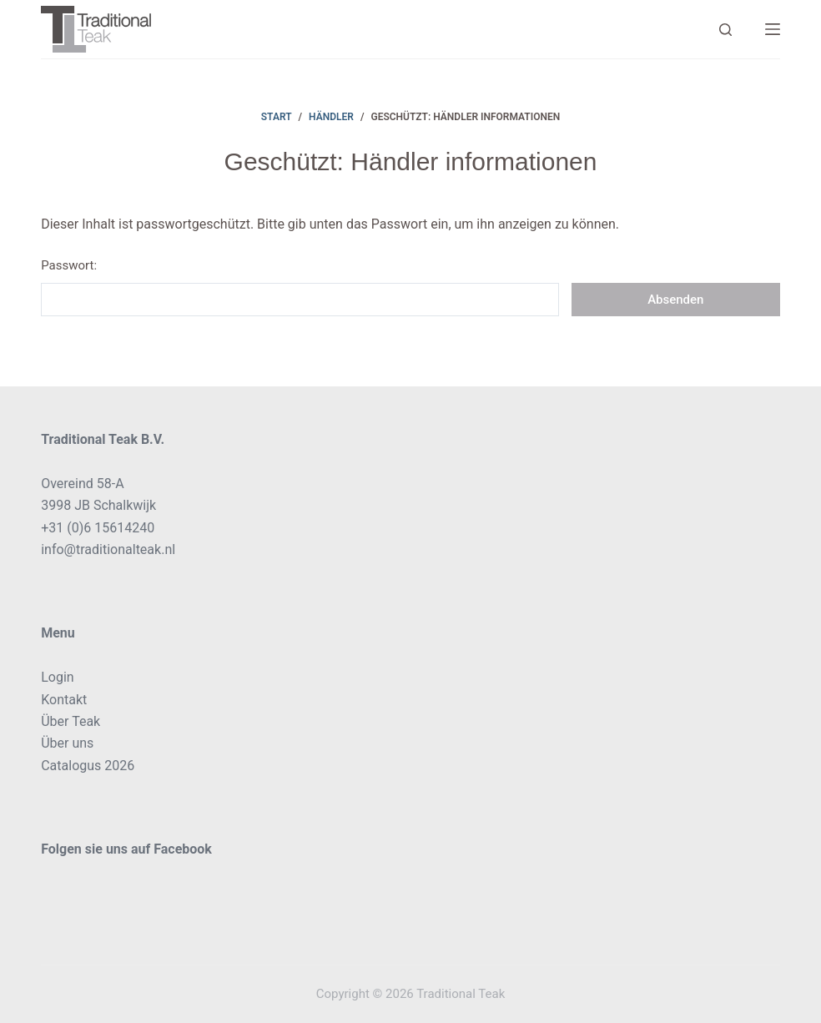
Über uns (67, 743)
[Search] (725, 29)
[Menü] (772, 29)
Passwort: (300, 287)
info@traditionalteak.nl (108, 549)
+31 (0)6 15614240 (97, 528)
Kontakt (64, 700)
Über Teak (70, 721)
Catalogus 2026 (87, 766)
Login (57, 677)
